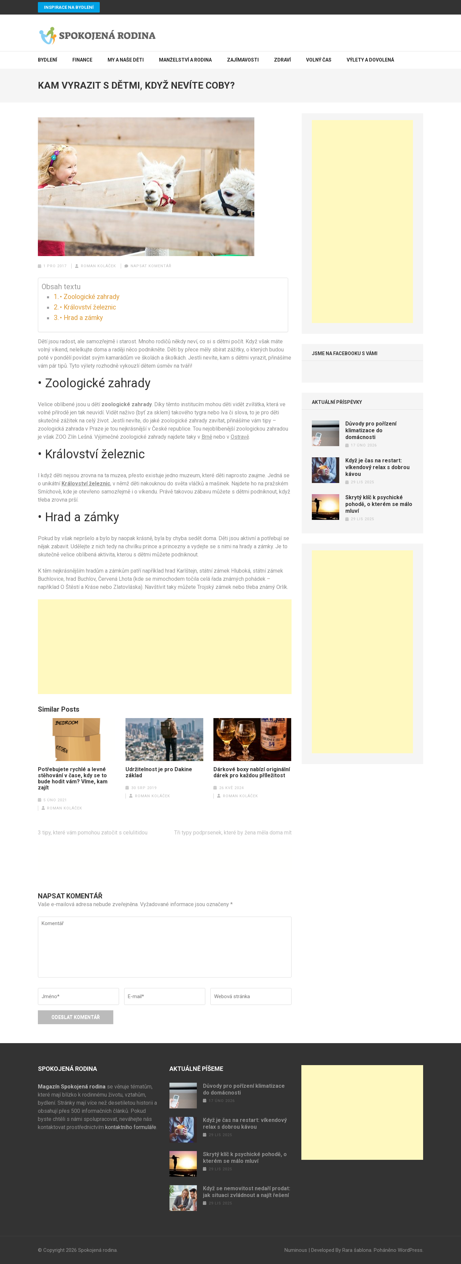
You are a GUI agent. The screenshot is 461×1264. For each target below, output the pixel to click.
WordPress (410, 1250)
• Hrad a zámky (81, 318)
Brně (207, 437)
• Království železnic (88, 307)
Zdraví (282, 60)
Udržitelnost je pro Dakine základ (158, 772)
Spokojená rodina (97, 1250)
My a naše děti (126, 60)
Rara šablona (356, 1250)
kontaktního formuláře (130, 1127)
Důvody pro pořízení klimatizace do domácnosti (370, 430)
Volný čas (318, 60)
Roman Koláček (98, 266)
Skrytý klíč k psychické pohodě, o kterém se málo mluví (378, 504)
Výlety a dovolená (370, 60)
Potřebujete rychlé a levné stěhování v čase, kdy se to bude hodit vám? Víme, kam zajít (73, 778)
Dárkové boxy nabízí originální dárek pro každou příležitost (251, 772)
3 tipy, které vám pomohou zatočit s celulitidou (92, 832)
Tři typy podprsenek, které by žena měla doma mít (233, 832)
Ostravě (240, 437)
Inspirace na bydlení (69, 7)
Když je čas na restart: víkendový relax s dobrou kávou (377, 467)
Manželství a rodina (185, 60)
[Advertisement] (165, 646)
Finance (82, 60)
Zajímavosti (243, 60)
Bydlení (47, 60)
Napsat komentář (151, 266)
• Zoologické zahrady (89, 297)
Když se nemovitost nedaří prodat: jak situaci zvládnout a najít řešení (246, 1191)
